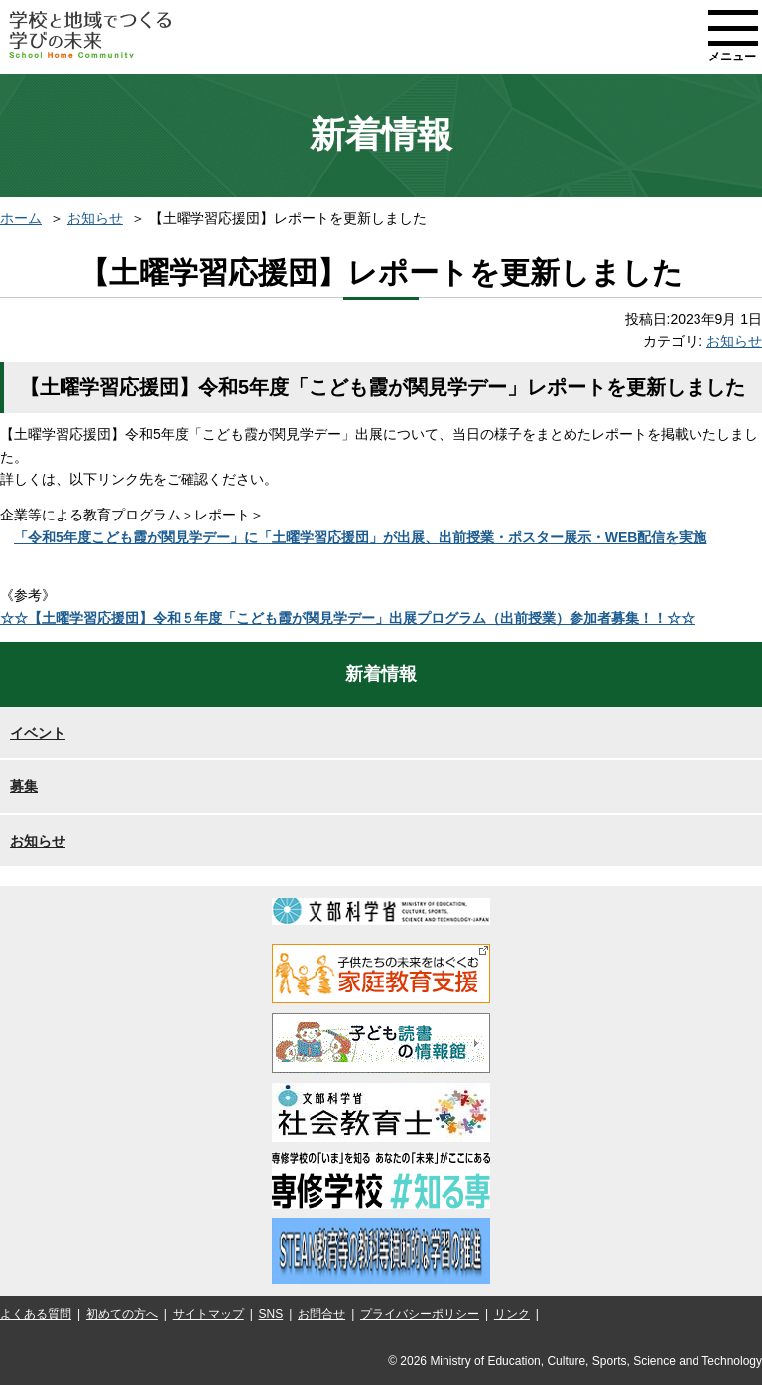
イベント (37, 733)
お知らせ (95, 218)
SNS (271, 1314)
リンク (512, 1314)
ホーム (21, 218)
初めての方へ (122, 1314)
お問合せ (321, 1314)
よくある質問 (35, 1314)
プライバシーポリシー (419, 1314)
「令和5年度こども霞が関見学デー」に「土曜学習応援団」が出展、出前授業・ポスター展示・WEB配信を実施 (360, 537)
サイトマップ (208, 1314)
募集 (24, 786)
